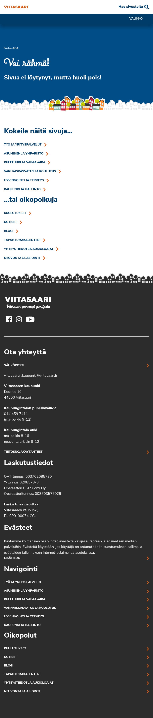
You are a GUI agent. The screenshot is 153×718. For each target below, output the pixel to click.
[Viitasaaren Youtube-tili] (30, 319)
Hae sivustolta (131, 7)
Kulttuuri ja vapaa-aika (24, 162)
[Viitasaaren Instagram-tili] (19, 319)
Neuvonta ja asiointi (22, 258)
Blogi (8, 231)
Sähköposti (14, 365)
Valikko (139, 19)
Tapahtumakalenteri (22, 240)
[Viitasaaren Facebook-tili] (9, 319)
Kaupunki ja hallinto (22, 189)
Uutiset (10, 222)
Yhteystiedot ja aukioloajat (29, 249)
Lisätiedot (13, 558)
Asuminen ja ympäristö (23, 153)
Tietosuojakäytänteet (23, 452)
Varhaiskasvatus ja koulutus (30, 171)
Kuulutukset (15, 213)
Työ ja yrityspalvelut (23, 144)
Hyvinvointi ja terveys (24, 180)
